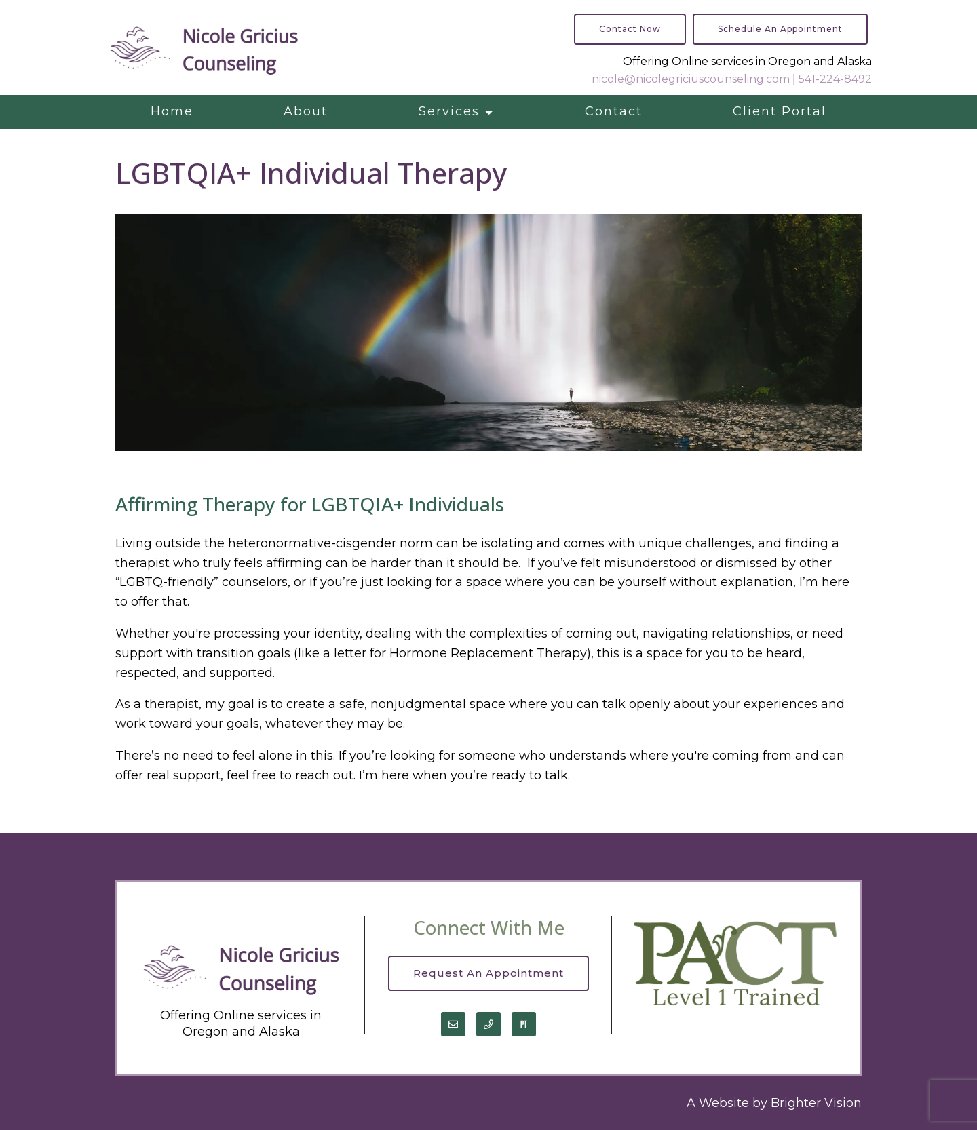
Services (449, 111)
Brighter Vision (816, 1102)
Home (172, 111)
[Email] (453, 1024)
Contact (614, 111)
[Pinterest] (524, 1024)
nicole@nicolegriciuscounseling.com (691, 79)
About (306, 111)
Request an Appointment (488, 973)
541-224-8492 (835, 79)
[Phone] (488, 1024)
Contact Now (630, 29)
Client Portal (779, 111)
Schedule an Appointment (780, 29)
